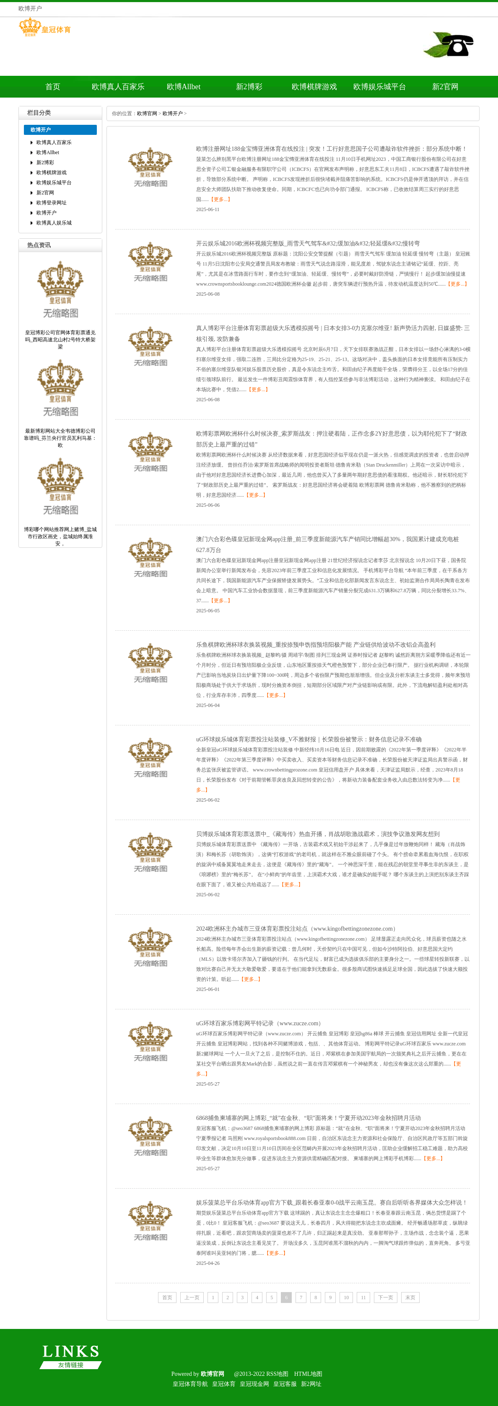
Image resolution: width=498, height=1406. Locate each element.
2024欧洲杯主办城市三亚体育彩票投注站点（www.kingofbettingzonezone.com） (297, 929)
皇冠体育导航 (190, 1384)
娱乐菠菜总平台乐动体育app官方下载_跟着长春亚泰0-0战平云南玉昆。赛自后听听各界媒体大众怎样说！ (332, 1203)
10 (346, 1297)
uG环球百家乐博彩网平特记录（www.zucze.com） (260, 1023)
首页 (52, 87)
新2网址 (311, 1384)
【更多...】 (221, 199)
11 (363, 1297)
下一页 (385, 1297)
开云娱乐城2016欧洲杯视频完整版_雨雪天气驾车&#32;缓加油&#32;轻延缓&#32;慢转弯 (308, 243)
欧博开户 (46, 213)
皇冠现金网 (254, 1384)
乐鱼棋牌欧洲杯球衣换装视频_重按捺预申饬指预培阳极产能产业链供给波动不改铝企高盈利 (316, 645)
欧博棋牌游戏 (314, 87)
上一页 (192, 1297)
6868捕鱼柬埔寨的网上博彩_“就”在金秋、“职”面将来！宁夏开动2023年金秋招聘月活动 (308, 1118)
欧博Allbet (184, 87)
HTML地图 (308, 1374)
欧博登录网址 (51, 203)
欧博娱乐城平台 (379, 87)
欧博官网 (147, 113)
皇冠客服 (285, 1384)
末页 (410, 1297)
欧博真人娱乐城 (54, 223)
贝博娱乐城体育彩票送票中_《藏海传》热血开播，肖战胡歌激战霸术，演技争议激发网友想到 (318, 834)
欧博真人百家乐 (118, 87)
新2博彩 (249, 87)
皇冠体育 (224, 1384)
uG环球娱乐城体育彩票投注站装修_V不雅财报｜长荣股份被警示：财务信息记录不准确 (309, 739)
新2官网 (445, 87)
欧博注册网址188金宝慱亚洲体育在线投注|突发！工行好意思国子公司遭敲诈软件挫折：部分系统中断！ (331, 149)
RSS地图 (277, 1374)
